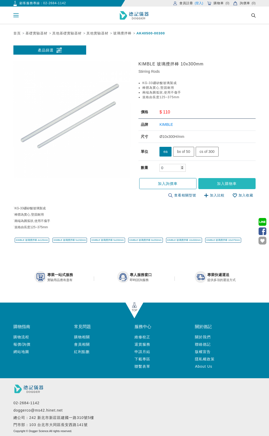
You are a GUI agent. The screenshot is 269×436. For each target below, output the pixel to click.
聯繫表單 (142, 366)
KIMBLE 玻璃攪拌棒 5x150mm (70, 240)
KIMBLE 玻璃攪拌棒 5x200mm (107, 240)
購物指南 (21, 326)
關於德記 (203, 326)
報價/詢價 (21, 344)
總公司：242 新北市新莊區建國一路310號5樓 (53, 418)
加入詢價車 (168, 183)
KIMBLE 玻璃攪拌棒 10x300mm (184, 240)
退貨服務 (142, 344)
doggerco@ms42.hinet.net (38, 410)
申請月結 (142, 352)
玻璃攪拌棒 (122, 33)
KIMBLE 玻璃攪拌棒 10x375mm (223, 240)
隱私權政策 (205, 359)
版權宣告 (203, 352)
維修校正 (142, 337)
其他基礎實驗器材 (67, 33)
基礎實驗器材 (36, 33)
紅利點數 (82, 352)
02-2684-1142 (54, 3)
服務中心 (142, 326)
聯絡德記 (203, 344)
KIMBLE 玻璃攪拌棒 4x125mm (32, 240)
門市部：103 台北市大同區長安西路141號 (50, 425)
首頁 (17, 33)
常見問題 (82, 326)
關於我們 (203, 337)
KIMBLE (166, 124)
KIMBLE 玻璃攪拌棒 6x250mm (145, 240)
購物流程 (21, 337)
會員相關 (82, 344)
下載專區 (142, 359)
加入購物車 (227, 183)
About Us (203, 366)
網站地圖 (21, 352)
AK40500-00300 (150, 33)
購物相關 (82, 337)
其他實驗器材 (97, 33)
